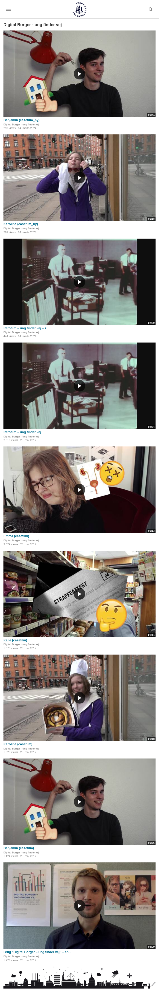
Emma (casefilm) (16, 536)
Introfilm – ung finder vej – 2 (25, 328)
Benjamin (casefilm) (18, 848)
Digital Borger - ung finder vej (21, 124)
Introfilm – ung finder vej (22, 432)
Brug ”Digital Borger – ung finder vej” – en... (37, 952)
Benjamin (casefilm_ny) (21, 120)
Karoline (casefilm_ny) (20, 224)
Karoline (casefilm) (17, 744)
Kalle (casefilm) (15, 640)
